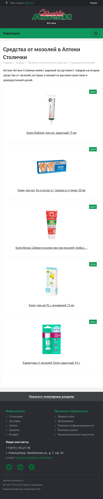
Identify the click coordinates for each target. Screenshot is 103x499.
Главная (7, 63)
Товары (20, 63)
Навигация (11, 33)
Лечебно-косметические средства (47, 63)
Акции (93, 2)
